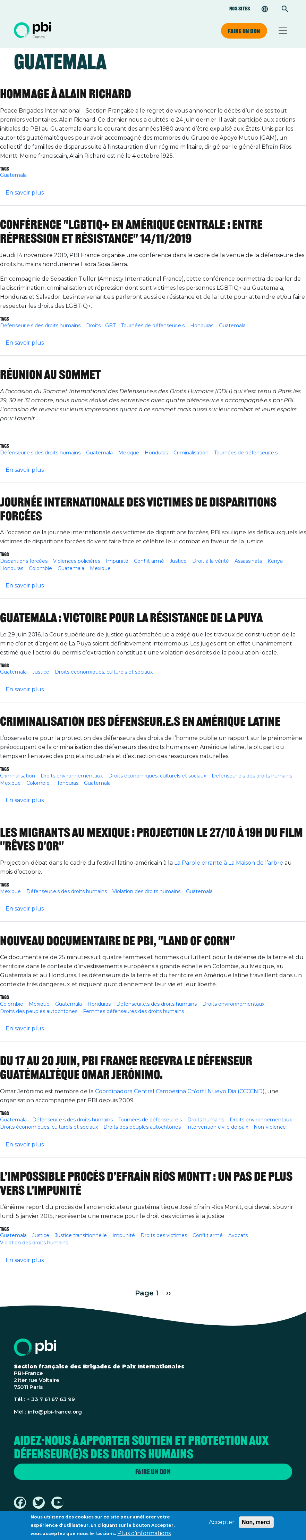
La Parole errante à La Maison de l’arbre (228, 862)
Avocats (238, 1235)
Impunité (117, 561)
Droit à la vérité (210, 561)
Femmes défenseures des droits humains (133, 1011)
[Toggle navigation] (282, 30)
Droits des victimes (164, 1235)
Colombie (40, 568)
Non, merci (256, 1524)
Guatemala (13, 175)
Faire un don (244, 31)
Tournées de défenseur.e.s (153, 325)
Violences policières (76, 561)
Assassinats (248, 561)
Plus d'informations (144, 1535)
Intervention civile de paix (217, 1127)
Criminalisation (191, 453)
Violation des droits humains (146, 891)
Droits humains (205, 1120)
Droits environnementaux (72, 776)
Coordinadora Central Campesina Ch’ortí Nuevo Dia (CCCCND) (180, 1091)
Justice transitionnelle (81, 1235)
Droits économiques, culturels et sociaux (104, 672)
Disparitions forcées (24, 561)
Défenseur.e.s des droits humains (40, 325)
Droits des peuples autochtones (38, 1011)
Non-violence (270, 1127)
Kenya (275, 561)
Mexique (128, 453)
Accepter (222, 1524)
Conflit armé (149, 561)
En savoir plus (25, 192)
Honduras (201, 325)
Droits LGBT (101, 325)
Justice (178, 561)
